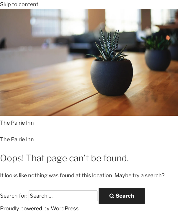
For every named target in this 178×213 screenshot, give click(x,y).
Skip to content (19, 4)
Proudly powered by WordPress (39, 208)
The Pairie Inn (17, 123)
